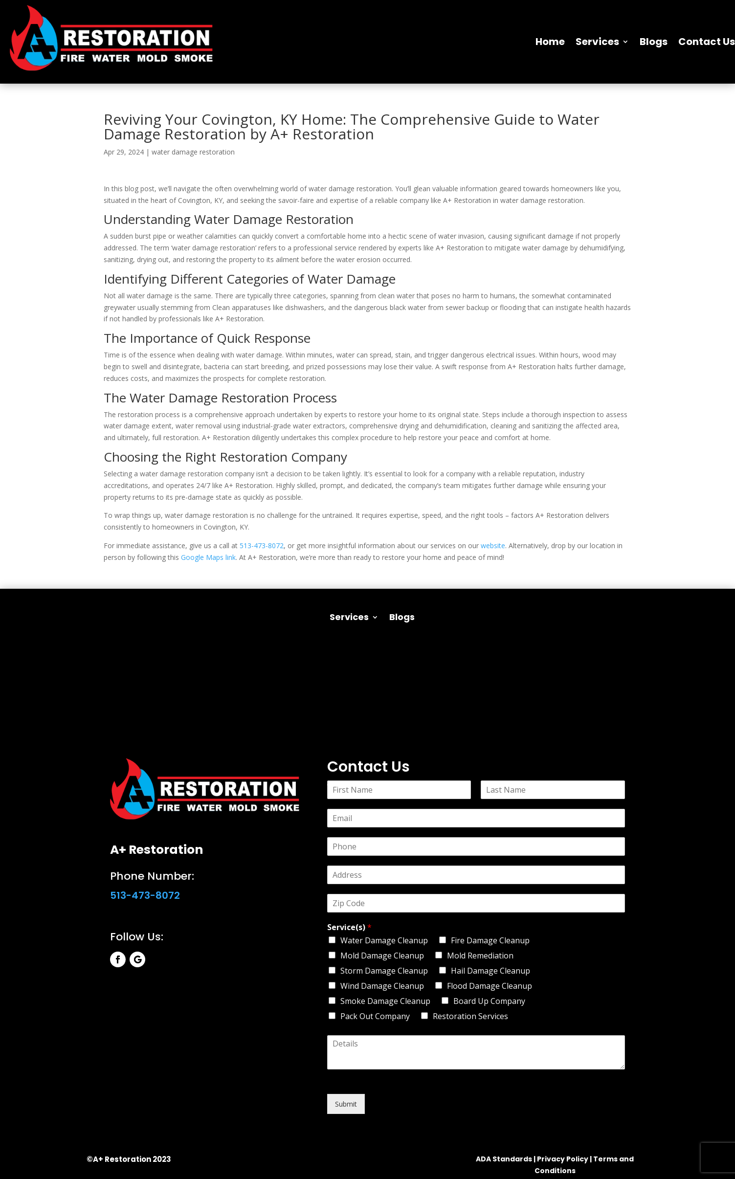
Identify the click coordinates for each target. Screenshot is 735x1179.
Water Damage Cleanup (384, 940)
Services (597, 41)
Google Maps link (208, 557)
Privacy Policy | (564, 1159)
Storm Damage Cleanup (384, 970)
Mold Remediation (480, 955)
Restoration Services (470, 1016)
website (493, 545)
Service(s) (349, 927)
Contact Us (706, 41)
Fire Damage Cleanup (490, 940)
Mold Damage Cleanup (382, 955)
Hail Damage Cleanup (490, 970)
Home (550, 41)
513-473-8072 (262, 545)
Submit (346, 1104)
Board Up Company (489, 1001)
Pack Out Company (375, 1016)
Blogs (654, 41)
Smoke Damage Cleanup (385, 1001)
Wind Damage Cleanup (382, 985)
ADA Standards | (505, 1159)
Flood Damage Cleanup (489, 985)
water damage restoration (193, 151)
